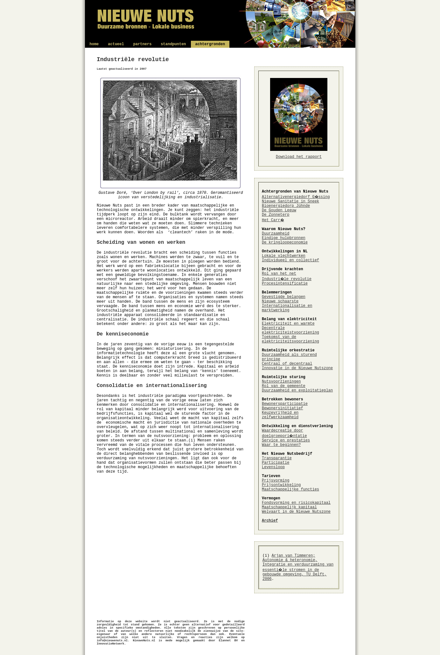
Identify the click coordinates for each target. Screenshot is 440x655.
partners (142, 44)
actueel (116, 44)
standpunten (173, 44)
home (94, 44)
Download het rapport (299, 157)
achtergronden (210, 44)
